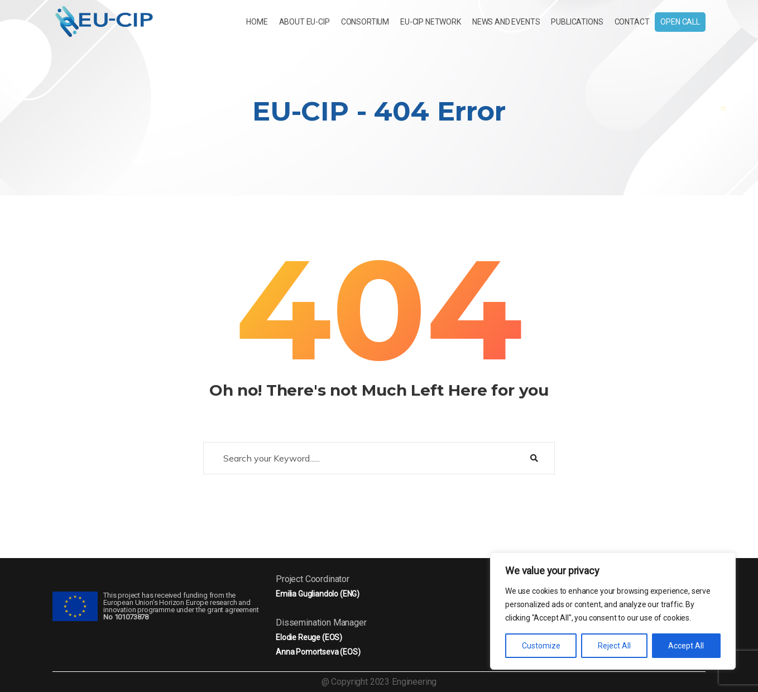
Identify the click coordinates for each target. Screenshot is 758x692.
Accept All (686, 645)
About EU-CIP (304, 21)
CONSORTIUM (365, 21)
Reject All (614, 645)
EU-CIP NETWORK (430, 21)
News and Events (506, 21)
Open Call (680, 21)
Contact (632, 21)
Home (256, 21)
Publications (577, 21)
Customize (541, 645)
